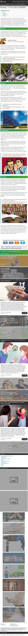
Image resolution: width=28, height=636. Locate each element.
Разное (2, 464)
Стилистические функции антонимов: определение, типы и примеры (8, 319)
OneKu (4, 1)
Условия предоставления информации (7, 634)
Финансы (2, 459)
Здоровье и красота (5, 463)
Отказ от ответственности (19, 634)
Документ (4, 15)
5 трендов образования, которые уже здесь (8, 257)
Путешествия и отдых (5, 461)
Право (2, 466)
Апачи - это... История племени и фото (16, 41)
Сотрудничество (13, 624)
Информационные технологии (7, 456)
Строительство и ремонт (5, 458)
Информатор (5, 14)
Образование (3, 265)
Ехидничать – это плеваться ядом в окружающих (6, 381)
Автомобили (3, 457)
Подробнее (24, 313)
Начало (4, 13)
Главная (14, 1)
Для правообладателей (14, 625)
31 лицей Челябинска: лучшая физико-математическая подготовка (8, 331)
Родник (4, 12)
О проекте (18, 1)
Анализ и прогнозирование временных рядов (7, 392)
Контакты (23, 1)
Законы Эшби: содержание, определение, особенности (5, 271)
